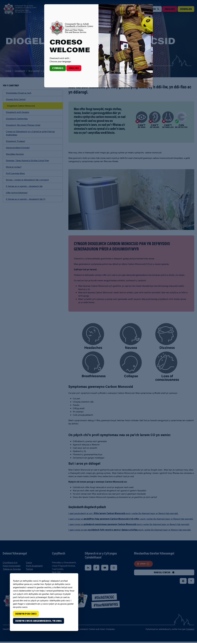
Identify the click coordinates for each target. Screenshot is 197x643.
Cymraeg (57, 68)
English (74, 68)
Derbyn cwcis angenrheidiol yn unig (38, 620)
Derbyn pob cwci (25, 613)
